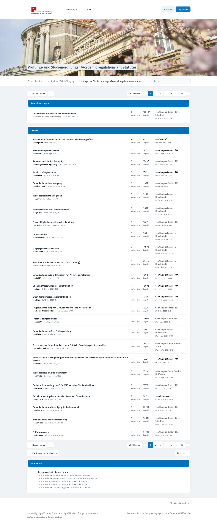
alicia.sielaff (40, 186)
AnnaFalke (40, 265)
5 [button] (171, 93)
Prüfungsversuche (41, 432)
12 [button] (182, 93)
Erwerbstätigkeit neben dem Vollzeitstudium (53, 222)
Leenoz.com (93, 513)
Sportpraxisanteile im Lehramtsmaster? (51, 209)
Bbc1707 (39, 410)
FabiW (38, 278)
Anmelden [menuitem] (168, 9)
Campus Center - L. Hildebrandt (165, 196)
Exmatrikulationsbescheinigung (47, 183)
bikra (38, 300)
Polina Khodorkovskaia (45, 311)
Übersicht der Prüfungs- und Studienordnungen (54, 113)
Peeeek (39, 175)
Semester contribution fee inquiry (48, 161)
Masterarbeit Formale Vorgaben (47, 195)
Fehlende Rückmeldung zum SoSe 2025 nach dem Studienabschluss (63, 385)
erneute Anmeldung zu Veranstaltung (50, 419)
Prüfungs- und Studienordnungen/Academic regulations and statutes (82, 67)
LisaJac (38, 334)
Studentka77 (41, 225)
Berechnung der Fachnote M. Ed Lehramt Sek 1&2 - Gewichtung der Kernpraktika (69, 345)
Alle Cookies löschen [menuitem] (177, 502)
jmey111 (39, 212)
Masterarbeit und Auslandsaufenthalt (50, 372)
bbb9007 (40, 251)
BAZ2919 (39, 399)
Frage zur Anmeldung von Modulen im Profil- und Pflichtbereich (62, 307)
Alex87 (39, 322)
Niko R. (39, 363)
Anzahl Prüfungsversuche (44, 172)
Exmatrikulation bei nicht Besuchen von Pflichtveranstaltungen (61, 274)
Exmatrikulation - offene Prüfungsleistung (52, 331)
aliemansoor (165, 396)
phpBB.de (57, 516)
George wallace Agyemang (46, 164)
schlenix (39, 422)
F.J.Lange (39, 435)
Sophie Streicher (42, 348)
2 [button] (155, 93)
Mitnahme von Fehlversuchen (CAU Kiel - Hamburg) (56, 262)
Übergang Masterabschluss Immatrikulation (53, 285)
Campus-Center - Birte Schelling (48, 116)
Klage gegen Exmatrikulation (46, 248)
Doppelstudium (40, 234)
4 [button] (166, 93)
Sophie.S (39, 142)
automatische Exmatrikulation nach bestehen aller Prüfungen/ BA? (63, 139)
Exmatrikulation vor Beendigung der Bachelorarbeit (56, 407)
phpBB (41, 513)
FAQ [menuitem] (87, 9)
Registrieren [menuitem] (183, 9)
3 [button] (160, 93)
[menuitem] (70, 9)
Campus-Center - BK (168, 161)
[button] (187, 93)
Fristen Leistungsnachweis (45, 318)
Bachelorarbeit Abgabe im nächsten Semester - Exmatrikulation (61, 396)
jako (38, 289)
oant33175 (40, 388)
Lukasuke (40, 237)
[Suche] (182, 81)
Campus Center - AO (168, 150)
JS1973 (38, 199)
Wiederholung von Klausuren (46, 150)
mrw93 (39, 376)
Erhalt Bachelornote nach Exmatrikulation (52, 296)
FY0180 (39, 153)
